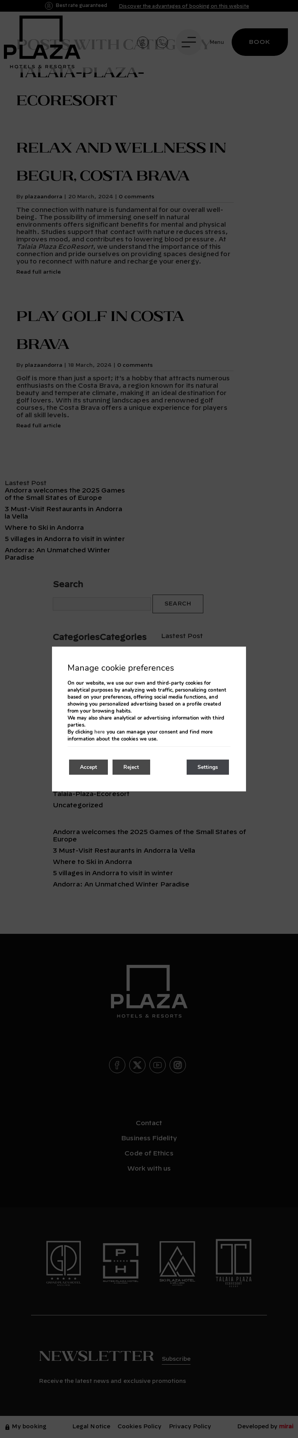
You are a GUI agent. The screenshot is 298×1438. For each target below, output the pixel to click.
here (99, 732)
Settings (207, 767)
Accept (89, 767)
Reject (133, 767)
